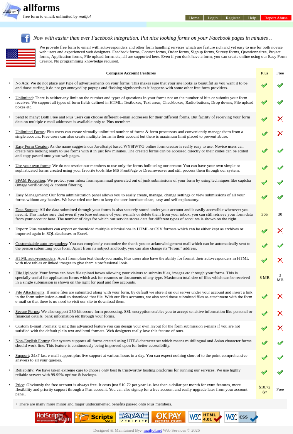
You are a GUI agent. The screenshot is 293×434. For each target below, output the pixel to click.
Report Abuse (276, 17)
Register (233, 17)
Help (252, 17)
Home (194, 17)
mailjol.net (153, 430)
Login (212, 17)
